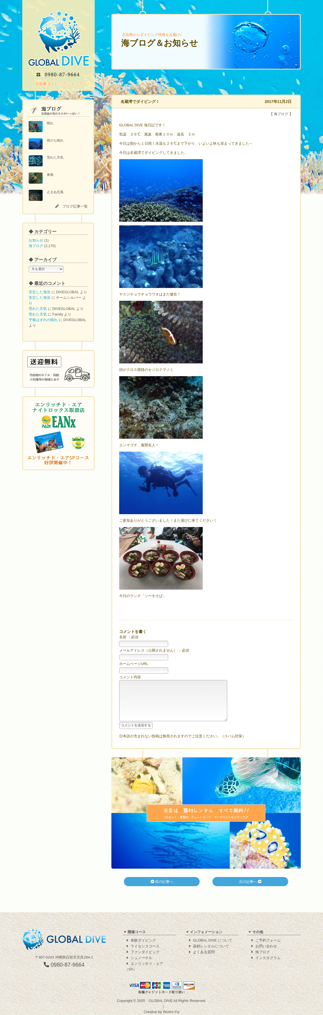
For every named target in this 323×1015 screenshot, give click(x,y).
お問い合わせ (266, 946)
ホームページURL (133, 664)
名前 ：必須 (128, 637)
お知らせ (36, 240)
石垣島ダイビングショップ (58, 84)
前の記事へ (162, 890)
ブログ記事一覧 (75, 206)
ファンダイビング (145, 952)
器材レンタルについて (211, 946)
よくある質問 (204, 952)
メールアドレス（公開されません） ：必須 (154, 650)
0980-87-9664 (64, 965)
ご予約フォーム (268, 940)
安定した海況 (39, 292)
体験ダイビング (143, 940)
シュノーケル (141, 958)
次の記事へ (250, 890)
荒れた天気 (38, 309)
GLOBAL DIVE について (212, 940)
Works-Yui (171, 1012)
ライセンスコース (145, 946)
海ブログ (36, 246)
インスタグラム (268, 958)
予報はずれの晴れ (43, 320)
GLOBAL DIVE (161, 1001)
